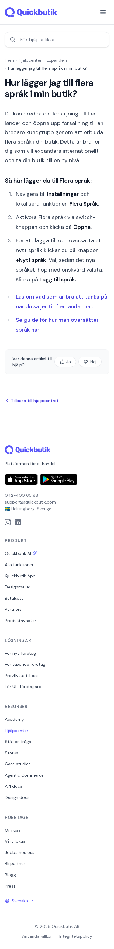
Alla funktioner (19, 564)
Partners (13, 609)
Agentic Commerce (24, 775)
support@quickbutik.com (30, 502)
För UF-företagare (23, 686)
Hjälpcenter (30, 60)
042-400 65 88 (21, 495)
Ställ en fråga (18, 741)
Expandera (57, 60)
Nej (90, 362)
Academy (14, 719)
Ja (65, 362)
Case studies (18, 764)
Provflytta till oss (22, 675)
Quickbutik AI (21, 553)
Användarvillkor (37, 936)
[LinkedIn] (18, 522)
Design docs (17, 797)
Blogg (10, 875)
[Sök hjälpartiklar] (57, 39)
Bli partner (15, 863)
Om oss (12, 830)
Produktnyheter (20, 620)
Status (11, 753)
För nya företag (20, 653)
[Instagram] (8, 522)
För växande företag (25, 664)
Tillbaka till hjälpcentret (32, 400)
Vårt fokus (15, 841)
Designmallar (17, 587)
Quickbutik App (20, 576)
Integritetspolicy (75, 936)
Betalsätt (14, 598)
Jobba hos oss (19, 852)
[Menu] (103, 12)
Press (10, 886)
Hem (9, 60)
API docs (13, 786)
